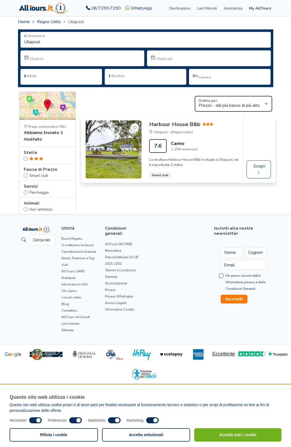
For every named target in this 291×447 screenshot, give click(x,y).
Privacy (110, 290)
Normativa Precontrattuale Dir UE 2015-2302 (122, 257)
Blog (65, 304)
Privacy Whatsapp (119, 296)
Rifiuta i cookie (53, 435)
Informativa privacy (240, 282)
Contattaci (69, 310)
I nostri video (71, 297)
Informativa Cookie (119, 309)
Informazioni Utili (74, 284)
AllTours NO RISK (118, 244)
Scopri (259, 169)
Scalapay (68, 278)
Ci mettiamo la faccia (77, 245)
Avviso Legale (116, 303)
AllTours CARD (73, 271)
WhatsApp (138, 8)
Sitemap (67, 330)
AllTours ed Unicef (75, 317)
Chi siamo (69, 291)
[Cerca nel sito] (42, 240)
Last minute (70, 323)
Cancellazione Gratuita (78, 252)
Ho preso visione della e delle (246, 282)
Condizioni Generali (241, 289)
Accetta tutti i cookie (238, 435)
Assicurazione (116, 283)
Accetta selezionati (146, 435)
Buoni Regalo (71, 238)
